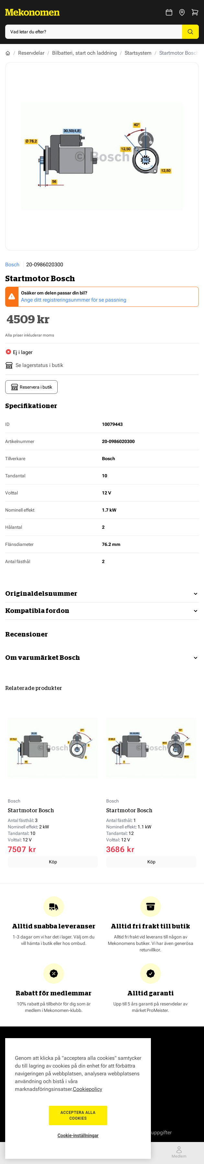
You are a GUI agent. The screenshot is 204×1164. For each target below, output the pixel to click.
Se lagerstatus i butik (34, 365)
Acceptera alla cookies (78, 1115)
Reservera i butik (31, 387)
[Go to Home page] (32, 12)
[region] (78, 1098)
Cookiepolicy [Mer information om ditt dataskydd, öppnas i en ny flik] (87, 1089)
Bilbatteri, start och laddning (84, 53)
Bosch (12, 264)
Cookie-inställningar (78, 1135)
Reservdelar (31, 53)
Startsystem (138, 53)
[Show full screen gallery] (102, 156)
